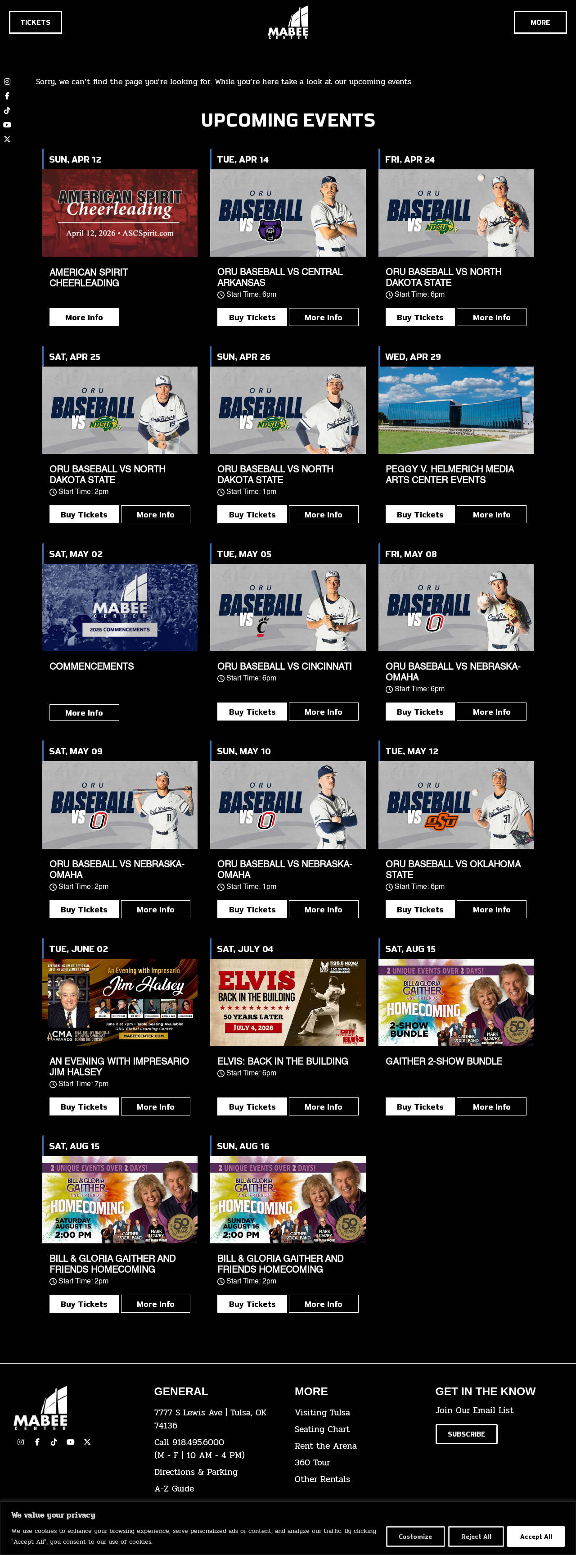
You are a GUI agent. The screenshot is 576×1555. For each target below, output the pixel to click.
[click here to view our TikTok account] (7, 110)
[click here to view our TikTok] (54, 1442)
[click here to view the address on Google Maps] (218, 1419)
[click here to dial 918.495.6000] (218, 1449)
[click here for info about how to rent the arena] (358, 1446)
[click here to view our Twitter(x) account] (87, 1442)
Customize (411, 1536)
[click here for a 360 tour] (358, 1462)
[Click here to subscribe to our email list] (467, 1434)
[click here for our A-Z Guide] (218, 1489)
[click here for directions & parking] (218, 1472)
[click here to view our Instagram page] (21, 1442)
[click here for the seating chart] (358, 1429)
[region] (288, 1528)
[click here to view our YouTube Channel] (70, 1442)
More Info (84, 317)
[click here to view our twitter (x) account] (7, 139)
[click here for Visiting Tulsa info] (358, 1412)
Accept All (535, 1536)
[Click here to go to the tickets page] (35, 22)
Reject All (474, 1536)
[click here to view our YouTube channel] (7, 125)
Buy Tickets (252, 317)
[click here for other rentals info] (358, 1479)
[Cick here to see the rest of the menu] (540, 22)
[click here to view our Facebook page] (7, 96)
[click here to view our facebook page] (37, 1442)
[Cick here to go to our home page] (77, 1408)
